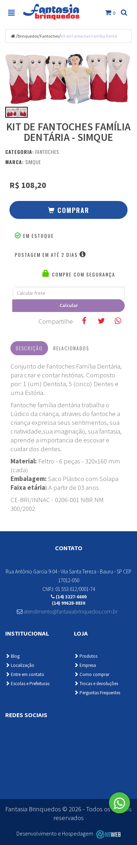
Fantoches (49, 36)
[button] (68, 210)
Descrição (29, 348)
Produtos (85, 656)
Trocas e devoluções (96, 684)
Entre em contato (24, 674)
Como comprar (91, 674)
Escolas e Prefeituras (27, 684)
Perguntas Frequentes (97, 693)
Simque (33, 161)
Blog (12, 656)
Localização (19, 665)
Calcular (69, 305)
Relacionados (71, 348)
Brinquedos (28, 36)
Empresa (85, 665)
